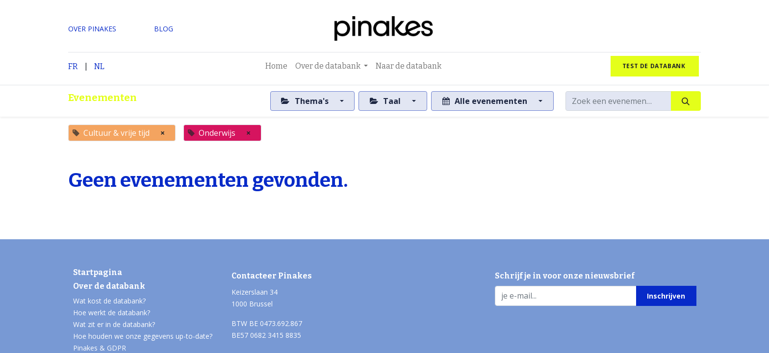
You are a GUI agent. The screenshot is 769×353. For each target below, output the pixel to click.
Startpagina (97, 272)
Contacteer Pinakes (271, 275)
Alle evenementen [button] (485, 101)
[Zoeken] (686, 101)
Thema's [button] (305, 101)
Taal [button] (386, 101)
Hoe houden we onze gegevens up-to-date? (142, 336)
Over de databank (109, 286)
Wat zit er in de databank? (114, 324)
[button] (666, 295)
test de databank (654, 66)
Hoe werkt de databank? (111, 312)
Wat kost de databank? (109, 300)
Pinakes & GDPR (99, 348)
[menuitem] (276, 66)
